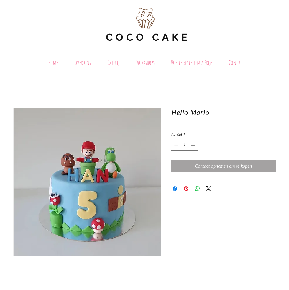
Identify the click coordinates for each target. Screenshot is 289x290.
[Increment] (193, 145)
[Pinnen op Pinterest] (186, 188)
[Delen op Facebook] (174, 188)
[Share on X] (208, 188)
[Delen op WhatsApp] (197, 188)
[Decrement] (175, 145)
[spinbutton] (184, 145)
